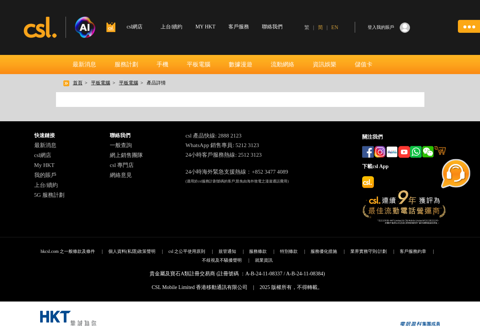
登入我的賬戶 (381, 27)
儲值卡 (363, 64)
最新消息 (84, 64)
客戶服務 (238, 26)
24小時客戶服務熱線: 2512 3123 (223, 155)
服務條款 (258, 251)
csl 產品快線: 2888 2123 (213, 136)
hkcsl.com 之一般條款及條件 (68, 251)
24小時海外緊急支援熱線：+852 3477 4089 (236, 172)
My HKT (44, 165)
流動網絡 (282, 64)
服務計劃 (126, 64)
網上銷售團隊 (126, 155)
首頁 (78, 83)
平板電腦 (198, 64)
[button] (469, 26)
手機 (162, 64)
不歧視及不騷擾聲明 (222, 260)
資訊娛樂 (324, 64)
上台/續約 (172, 26)
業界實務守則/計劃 (368, 251)
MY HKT (205, 26)
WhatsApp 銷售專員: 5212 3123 (222, 145)
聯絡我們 (272, 26)
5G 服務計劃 (49, 195)
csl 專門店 (122, 165)
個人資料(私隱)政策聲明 (131, 251)
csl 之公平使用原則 (186, 251)
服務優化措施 (324, 251)
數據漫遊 (240, 64)
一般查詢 (121, 145)
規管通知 (227, 251)
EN (334, 27)
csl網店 (43, 155)
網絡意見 (121, 175)
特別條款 (289, 251)
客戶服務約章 (413, 251)
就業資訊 (264, 260)
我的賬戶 (45, 175)
